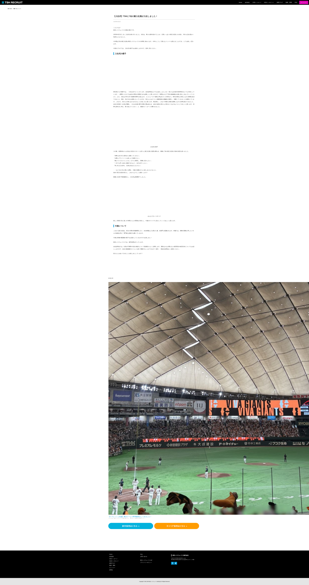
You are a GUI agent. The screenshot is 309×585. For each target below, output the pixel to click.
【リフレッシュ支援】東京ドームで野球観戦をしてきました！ (130, 516)
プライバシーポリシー (146, 562)
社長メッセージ (113, 558)
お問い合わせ (143, 556)
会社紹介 (111, 556)
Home (110, 554)
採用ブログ (112, 563)
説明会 (111, 569)
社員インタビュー (114, 561)
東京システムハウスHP (146, 560)
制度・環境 (112, 565)
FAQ (141, 554)
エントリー (112, 567)
